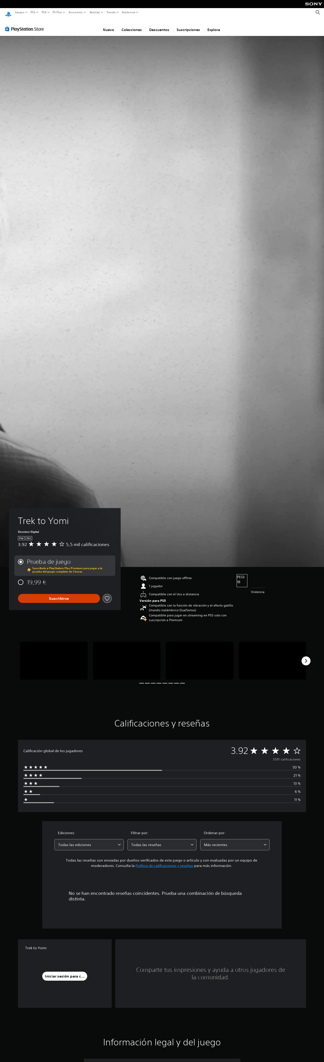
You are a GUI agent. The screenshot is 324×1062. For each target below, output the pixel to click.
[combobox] (89, 840)
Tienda (110, 12)
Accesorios (75, 12)
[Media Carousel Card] (54, 656)
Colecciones (132, 25)
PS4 (43, 12)
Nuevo (108, 25)
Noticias (94, 12)
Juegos (19, 12)
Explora (213, 25)
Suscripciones (188, 25)
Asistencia (128, 12)
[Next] (306, 656)
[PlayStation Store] (26, 24)
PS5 (33, 12)
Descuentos (159, 25)
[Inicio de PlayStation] (8, 12)
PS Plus (57, 12)
